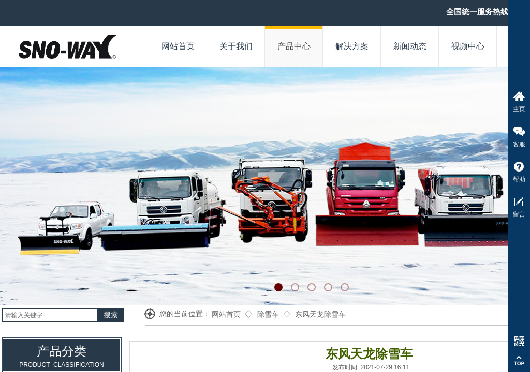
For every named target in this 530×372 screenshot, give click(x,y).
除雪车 (268, 314)
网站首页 (226, 314)
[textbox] (50, 315)
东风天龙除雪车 (320, 314)
